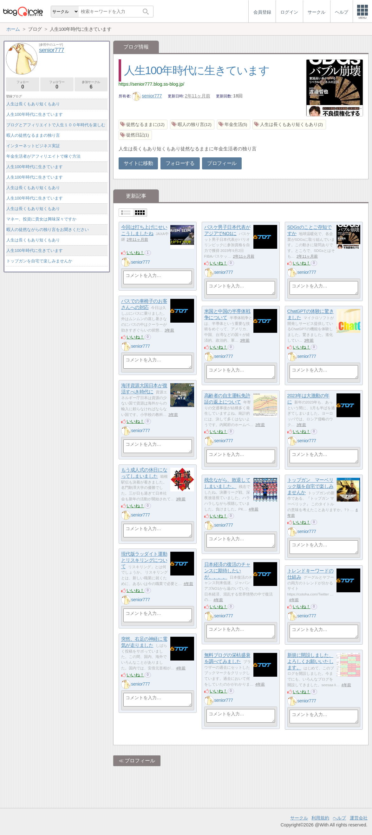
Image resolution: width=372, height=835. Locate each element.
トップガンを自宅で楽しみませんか (39, 261)
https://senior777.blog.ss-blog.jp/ (151, 84)
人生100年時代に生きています (196, 70)
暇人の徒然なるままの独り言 (33, 135)
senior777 (147, 95)
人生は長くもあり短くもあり (33, 104)
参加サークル (91, 84)
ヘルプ (339, 817)
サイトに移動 (138, 163)
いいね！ (135, 252)
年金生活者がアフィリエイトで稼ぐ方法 (43, 156)
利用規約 (320, 817)
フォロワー (57, 84)
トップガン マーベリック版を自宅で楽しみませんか (310, 486)
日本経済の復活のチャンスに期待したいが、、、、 (227, 571)
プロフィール (221, 163)
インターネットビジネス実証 (33, 145)
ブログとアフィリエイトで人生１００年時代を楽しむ (55, 124)
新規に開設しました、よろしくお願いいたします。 (310, 661)
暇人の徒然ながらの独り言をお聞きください (47, 229)
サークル (299, 817)
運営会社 (359, 817)
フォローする (180, 163)
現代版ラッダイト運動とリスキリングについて (144, 560)
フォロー (22, 84)
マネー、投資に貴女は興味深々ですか (41, 219)
